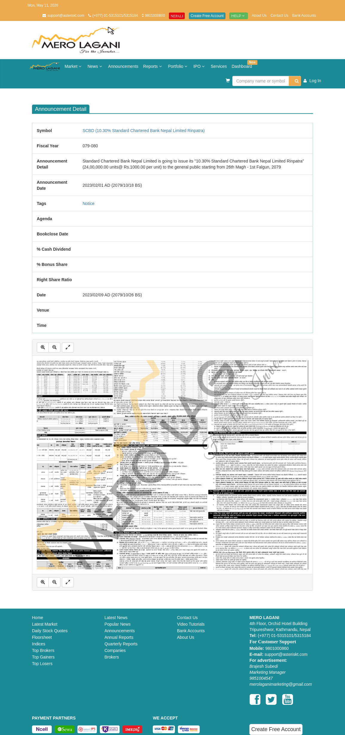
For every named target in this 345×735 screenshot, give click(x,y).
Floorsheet (42, 637)
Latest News (116, 617)
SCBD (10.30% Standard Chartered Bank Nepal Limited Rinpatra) (144, 130)
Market (74, 66)
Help (238, 15)
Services (219, 66)
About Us (259, 15)
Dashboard (243, 64)
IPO (199, 66)
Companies (115, 650)
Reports (153, 66)
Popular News (118, 624)
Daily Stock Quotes (50, 630)
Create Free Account (207, 16)
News (95, 66)
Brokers (112, 657)
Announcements (123, 66)
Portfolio (178, 66)
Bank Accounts (304, 15)
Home (37, 617)
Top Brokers (43, 650)
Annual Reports (119, 637)
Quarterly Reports (121, 643)
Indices (38, 643)
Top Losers (42, 663)
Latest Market (44, 624)
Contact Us (279, 15)
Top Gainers (43, 657)
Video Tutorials (190, 624)
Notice (88, 203)
